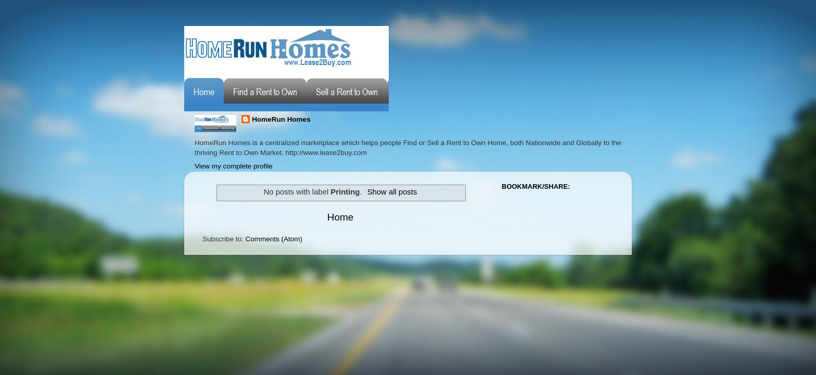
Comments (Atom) (274, 239)
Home (340, 217)
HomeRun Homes (281, 119)
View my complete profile (234, 166)
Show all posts (392, 192)
